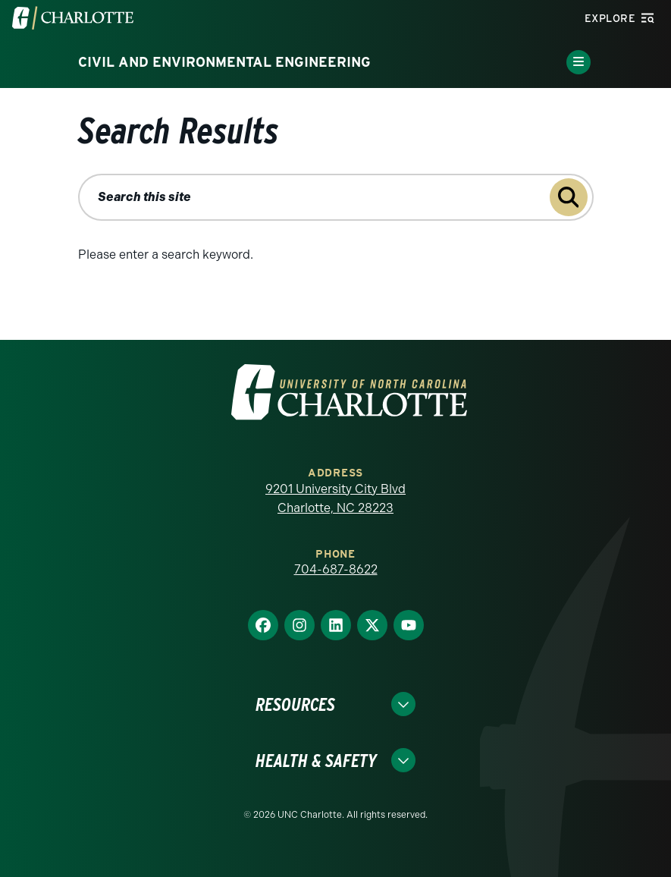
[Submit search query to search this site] (569, 197)
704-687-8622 (336, 569)
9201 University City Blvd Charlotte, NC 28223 (335, 499)
